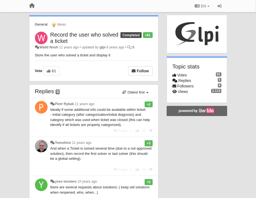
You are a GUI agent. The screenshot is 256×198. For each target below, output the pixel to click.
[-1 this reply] (151, 131)
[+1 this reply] (137, 131)
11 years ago (84, 104)
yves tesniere (65, 181)
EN (202, 6)
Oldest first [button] (135, 92)
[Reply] (120, 131)
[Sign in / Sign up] (219, 6)
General (41, 24)
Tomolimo (63, 143)
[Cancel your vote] (144, 131)
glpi (103, 47)
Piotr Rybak (64, 104)
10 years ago (87, 181)
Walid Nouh (49, 47)
